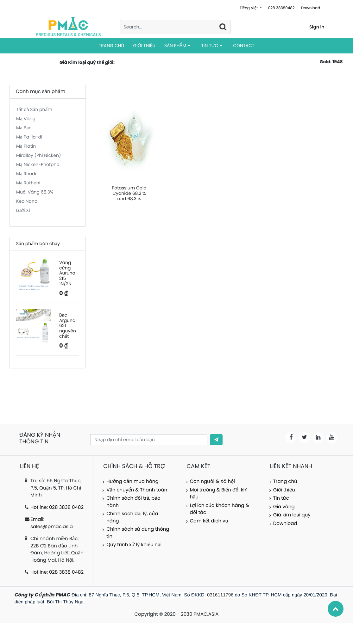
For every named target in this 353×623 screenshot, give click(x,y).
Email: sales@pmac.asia (51, 523)
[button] (216, 439)
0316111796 (220, 595)
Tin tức (281, 498)
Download (310, 8)
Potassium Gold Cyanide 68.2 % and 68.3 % (129, 193)
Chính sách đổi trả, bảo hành (133, 502)
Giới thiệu (284, 490)
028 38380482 (281, 8)
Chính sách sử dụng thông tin (137, 533)
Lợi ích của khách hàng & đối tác (219, 509)
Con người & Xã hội (212, 481)
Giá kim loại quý (292, 515)
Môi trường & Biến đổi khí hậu (219, 494)
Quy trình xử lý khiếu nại (133, 544)
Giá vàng (284, 506)
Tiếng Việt (249, 8)
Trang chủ (285, 481)
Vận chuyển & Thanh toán (136, 490)
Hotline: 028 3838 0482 (57, 507)
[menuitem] (111, 45)
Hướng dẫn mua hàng (132, 481)
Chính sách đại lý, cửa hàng (132, 517)
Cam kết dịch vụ (209, 521)
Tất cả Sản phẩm (34, 109)
